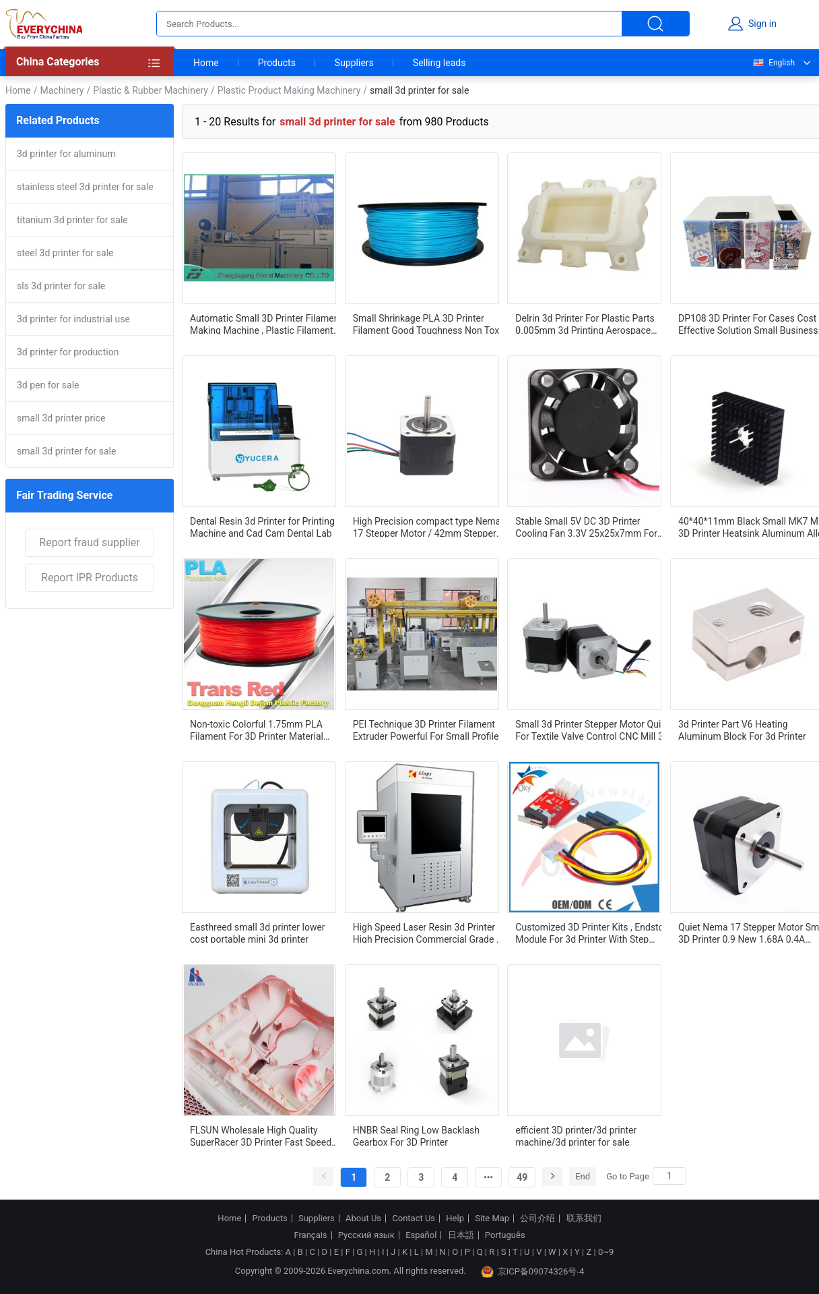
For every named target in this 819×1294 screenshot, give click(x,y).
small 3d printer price (61, 418)
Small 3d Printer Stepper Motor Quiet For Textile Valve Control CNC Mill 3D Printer (592, 729)
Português (505, 1235)
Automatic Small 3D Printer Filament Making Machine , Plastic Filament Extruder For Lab (266, 323)
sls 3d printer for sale (61, 286)
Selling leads (439, 62)
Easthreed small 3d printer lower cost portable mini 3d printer (257, 932)
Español (420, 1235)
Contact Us (413, 1218)
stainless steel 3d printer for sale (85, 186)
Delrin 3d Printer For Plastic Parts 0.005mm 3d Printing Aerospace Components (584, 323)
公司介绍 (537, 1218)
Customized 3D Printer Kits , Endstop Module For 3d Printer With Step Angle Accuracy (592, 932)
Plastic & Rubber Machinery (150, 90)
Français (310, 1235)
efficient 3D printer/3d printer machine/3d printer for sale (575, 1135)
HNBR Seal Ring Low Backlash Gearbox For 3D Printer (416, 1135)
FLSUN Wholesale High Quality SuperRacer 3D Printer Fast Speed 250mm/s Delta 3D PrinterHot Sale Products (262, 1135)
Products (277, 62)
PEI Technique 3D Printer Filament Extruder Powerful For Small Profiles (428, 729)
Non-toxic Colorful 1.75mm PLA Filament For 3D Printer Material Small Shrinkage (256, 729)
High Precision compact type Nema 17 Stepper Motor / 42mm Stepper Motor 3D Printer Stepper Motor (427, 526)
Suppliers (354, 62)
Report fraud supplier (89, 542)
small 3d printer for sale (66, 451)
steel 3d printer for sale (65, 252)
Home (206, 62)
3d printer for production (68, 352)
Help (455, 1218)
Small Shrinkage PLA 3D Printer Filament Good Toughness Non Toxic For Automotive (429, 323)
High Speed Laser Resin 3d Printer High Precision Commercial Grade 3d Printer (430, 932)
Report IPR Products (89, 577)
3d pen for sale (48, 385)
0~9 (606, 1252)
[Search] (669, 1176)
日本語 (461, 1235)
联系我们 (583, 1218)
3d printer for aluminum (66, 153)
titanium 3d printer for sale (72, 219)
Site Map (492, 1218)
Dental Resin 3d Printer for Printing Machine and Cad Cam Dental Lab (262, 526)
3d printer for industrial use (73, 319)
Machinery (62, 90)
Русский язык (366, 1235)
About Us (363, 1218)
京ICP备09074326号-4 (533, 1272)
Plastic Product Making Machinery (289, 90)
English (773, 62)
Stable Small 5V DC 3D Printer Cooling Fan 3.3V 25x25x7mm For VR (586, 526)
